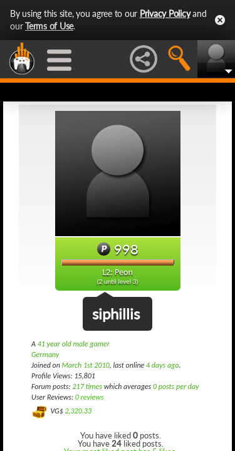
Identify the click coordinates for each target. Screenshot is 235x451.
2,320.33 (78, 411)
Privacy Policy (165, 13)
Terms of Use (49, 26)
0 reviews (89, 397)
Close (220, 20)
